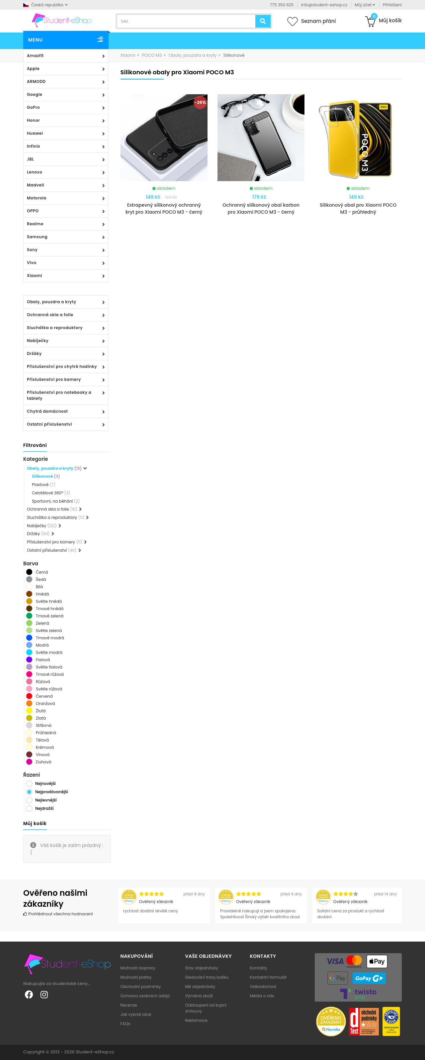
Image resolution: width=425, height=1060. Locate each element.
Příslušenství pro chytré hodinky (62, 366)
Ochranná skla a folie (50, 315)
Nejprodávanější (51, 792)
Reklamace (196, 1020)
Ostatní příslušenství (49, 424)
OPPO (33, 211)
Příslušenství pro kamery (54, 379)
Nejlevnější (46, 800)
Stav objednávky (201, 968)
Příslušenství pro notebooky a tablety (59, 395)
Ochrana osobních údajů (145, 996)
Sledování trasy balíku (207, 977)
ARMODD (36, 81)
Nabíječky (37, 340)
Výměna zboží (199, 996)
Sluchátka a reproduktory (55, 327)
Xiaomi (34, 275)
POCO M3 (152, 55)
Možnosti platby (136, 977)
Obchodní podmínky (141, 986)
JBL (30, 159)
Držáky (34, 353)
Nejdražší (44, 808)
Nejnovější (45, 783)
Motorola (36, 198)
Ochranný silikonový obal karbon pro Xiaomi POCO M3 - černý (260, 208)
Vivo (32, 262)
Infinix (33, 146)
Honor (33, 120)
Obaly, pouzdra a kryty (51, 302)
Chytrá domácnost (47, 411)
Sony (32, 249)
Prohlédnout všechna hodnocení (58, 914)
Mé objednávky (200, 986)
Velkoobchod (263, 986)
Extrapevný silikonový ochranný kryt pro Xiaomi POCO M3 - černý (164, 208)
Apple (33, 68)
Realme (35, 224)
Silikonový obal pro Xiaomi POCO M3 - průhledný (358, 208)
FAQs (125, 1023)
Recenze (129, 1005)
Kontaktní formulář (268, 977)
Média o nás (262, 996)
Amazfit (35, 55)
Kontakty (258, 968)
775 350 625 (282, 5)
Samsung (37, 237)
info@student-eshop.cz (324, 5)
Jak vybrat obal (136, 1014)
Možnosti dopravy (138, 968)
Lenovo (34, 172)
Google (34, 94)
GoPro (33, 107)
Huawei (35, 133)
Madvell (35, 185)
